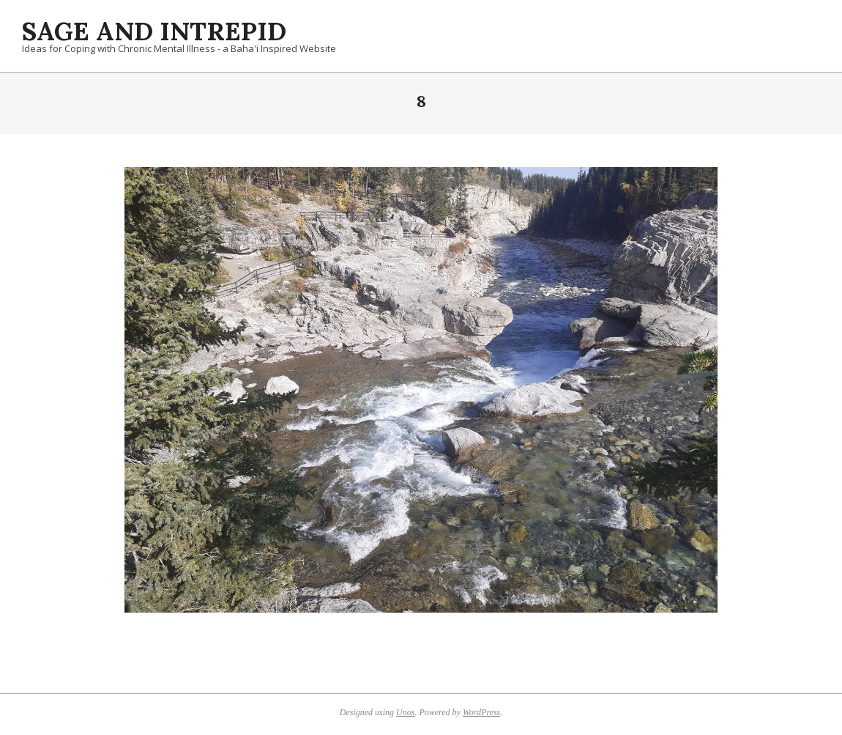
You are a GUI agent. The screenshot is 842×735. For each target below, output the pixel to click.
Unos (405, 712)
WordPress (481, 712)
